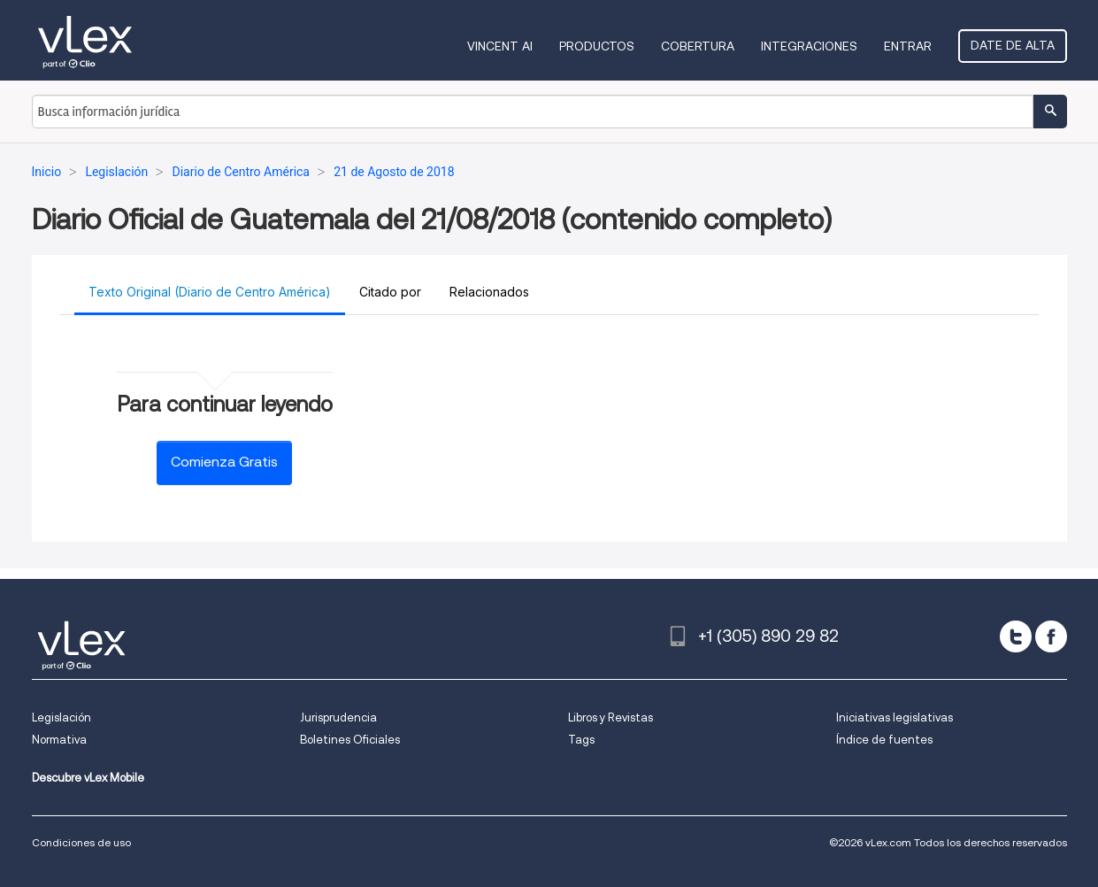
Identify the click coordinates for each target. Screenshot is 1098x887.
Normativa (59, 739)
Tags (581, 739)
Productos (596, 46)
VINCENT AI (500, 46)
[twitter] (1016, 636)
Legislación (61, 717)
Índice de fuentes (884, 739)
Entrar (908, 46)
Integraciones (809, 46)
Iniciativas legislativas (894, 717)
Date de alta (1013, 45)
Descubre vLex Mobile (88, 777)
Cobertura (697, 46)
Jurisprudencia (338, 717)
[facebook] (1051, 636)
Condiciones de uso (81, 842)
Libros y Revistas (610, 717)
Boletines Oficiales (350, 739)
